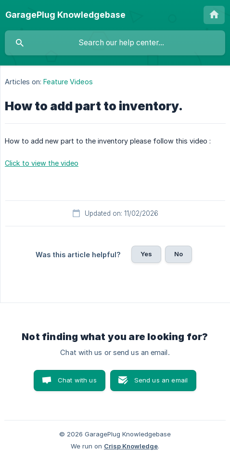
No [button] (178, 254)
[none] (65, 15)
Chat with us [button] (77, 380)
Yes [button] (146, 254)
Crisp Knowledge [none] (131, 446)
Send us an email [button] (161, 380)
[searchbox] (115, 42)
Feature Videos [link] (67, 82)
